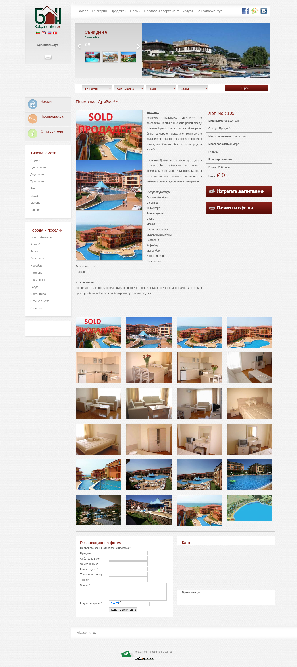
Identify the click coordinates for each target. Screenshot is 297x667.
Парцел (35, 209)
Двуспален (37, 174)
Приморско (37, 279)
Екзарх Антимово (41, 237)
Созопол (36, 308)
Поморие (36, 272)
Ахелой (35, 244)
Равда (34, 287)
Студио (35, 160)
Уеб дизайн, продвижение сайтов (153, 655)
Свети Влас (38, 294)
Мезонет (36, 202)
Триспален (37, 181)
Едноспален (38, 167)
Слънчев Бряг (39, 301)
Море (236, 144)
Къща (34, 195)
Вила (33, 188)
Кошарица (37, 258)
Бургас (34, 251)
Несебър (36, 265)
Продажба (225, 128)
